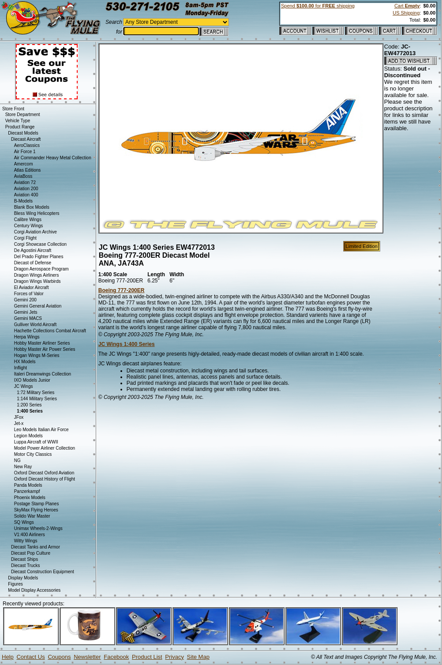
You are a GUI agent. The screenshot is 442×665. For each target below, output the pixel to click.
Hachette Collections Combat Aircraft (50, 330)
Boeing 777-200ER (121, 290)
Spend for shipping (318, 5)
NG (17, 460)
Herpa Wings (27, 336)
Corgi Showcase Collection (40, 244)
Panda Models (28, 485)
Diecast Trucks (25, 565)
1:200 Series (29, 404)
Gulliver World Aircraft (35, 324)
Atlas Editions (27, 170)
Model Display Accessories (34, 590)
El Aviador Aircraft (31, 287)
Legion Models (28, 435)
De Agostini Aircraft (32, 250)
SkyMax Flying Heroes (36, 509)
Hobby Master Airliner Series (42, 343)
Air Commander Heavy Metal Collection (52, 157)
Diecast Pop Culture (30, 553)
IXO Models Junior (32, 380)
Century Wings (28, 225)
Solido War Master (32, 516)
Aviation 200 (26, 188)
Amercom (23, 164)
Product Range (20, 126)
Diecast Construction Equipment (42, 571)
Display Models (23, 577)
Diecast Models (23, 133)
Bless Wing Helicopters (37, 213)
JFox (19, 417)
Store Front (13, 108)
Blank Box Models (31, 207)
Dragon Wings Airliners (36, 275)
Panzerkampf (27, 491)
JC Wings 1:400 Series (126, 344)
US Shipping (406, 12)
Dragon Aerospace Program (41, 269)
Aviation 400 (26, 194)
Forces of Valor (29, 293)
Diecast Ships (24, 559)
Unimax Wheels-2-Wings (38, 528)
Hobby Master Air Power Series (44, 349)
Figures (15, 584)
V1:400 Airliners (29, 534)
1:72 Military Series (35, 392)
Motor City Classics (33, 454)
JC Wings (23, 386)
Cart (407, 5)
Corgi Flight (25, 238)
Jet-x (19, 423)
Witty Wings (25, 540)
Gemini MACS (28, 318)
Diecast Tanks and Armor (35, 547)
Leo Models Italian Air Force (41, 429)
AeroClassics (27, 145)
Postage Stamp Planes (36, 503)
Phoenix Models (29, 497)
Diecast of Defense (33, 262)
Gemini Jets (25, 312)
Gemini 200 (25, 299)
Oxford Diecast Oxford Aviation (44, 472)
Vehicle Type (17, 120)
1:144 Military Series (37, 398)
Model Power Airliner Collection (44, 448)
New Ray (23, 466)
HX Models (25, 361)
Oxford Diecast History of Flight (44, 479)
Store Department (22, 114)
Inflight (20, 367)
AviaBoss (23, 176)
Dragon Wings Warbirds (37, 281)
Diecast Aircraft (26, 139)
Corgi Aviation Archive (35, 231)
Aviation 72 (25, 182)
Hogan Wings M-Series (37, 355)
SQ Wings (24, 522)
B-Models (23, 201)
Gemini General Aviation (38, 306)
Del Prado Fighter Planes (39, 256)
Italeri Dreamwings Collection (42, 374)
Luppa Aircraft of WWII (36, 442)
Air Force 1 (25, 151)
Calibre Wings (27, 219)
